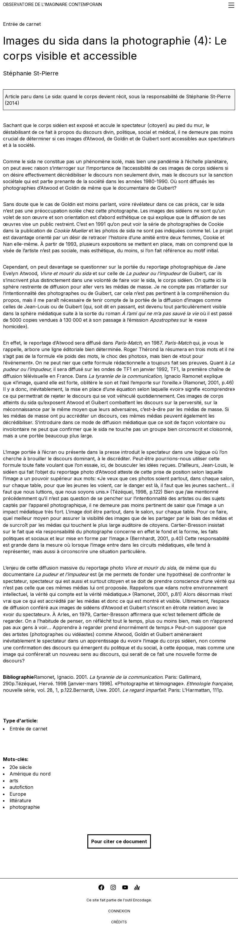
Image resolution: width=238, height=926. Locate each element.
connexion (119, 911)
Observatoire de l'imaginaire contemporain (119, 5)
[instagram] (113, 888)
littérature (20, 800)
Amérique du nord (30, 774)
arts (14, 781)
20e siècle (21, 767)
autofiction (21, 787)
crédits (119, 922)
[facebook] (101, 888)
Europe (18, 794)
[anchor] (137, 888)
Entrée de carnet (28, 729)
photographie (25, 807)
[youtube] (125, 888)
